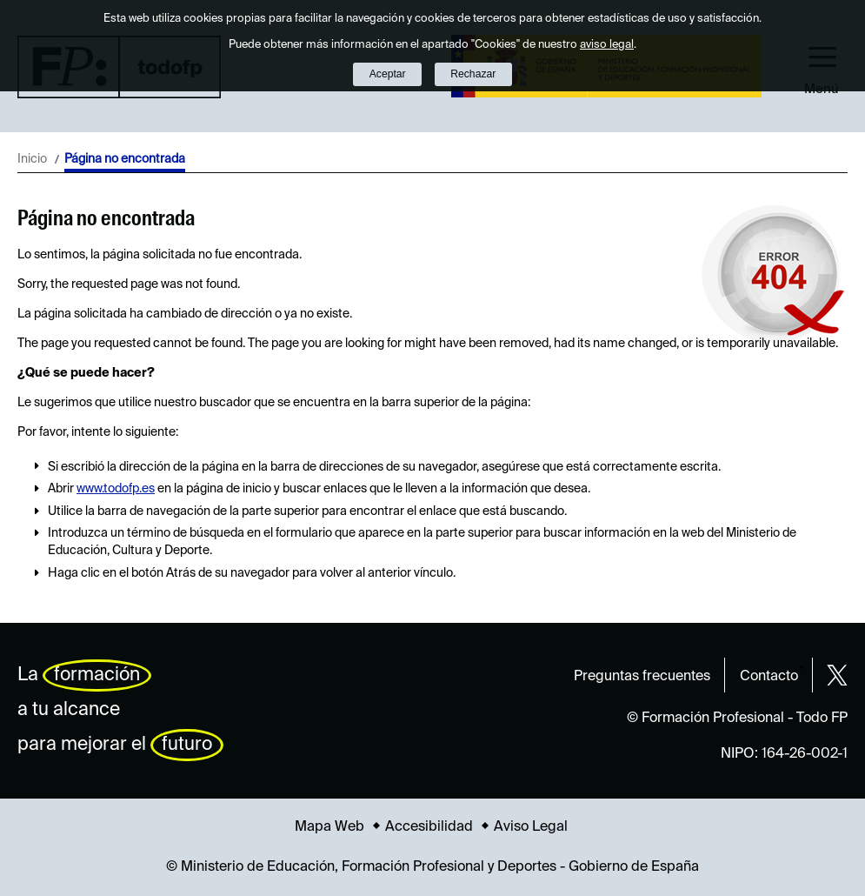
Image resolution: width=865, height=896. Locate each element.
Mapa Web (329, 827)
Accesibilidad (429, 827)
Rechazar (473, 74)
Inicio (32, 159)
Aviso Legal (531, 827)
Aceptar (387, 74)
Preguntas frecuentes (642, 677)
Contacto (769, 677)
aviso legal (607, 44)
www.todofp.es (116, 489)
